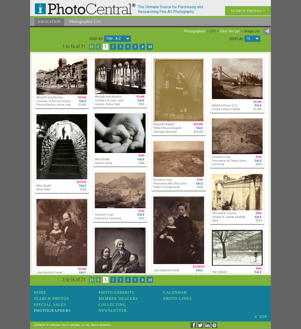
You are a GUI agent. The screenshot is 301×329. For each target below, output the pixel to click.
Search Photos (51, 299)
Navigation (49, 22)
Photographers (52, 311)
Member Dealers (118, 299)
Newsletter (113, 311)
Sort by (96, 39)
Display (236, 39)
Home (40, 292)
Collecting (112, 305)
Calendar (175, 292)
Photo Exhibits (116, 292)
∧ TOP (260, 317)
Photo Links (177, 299)
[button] (117, 39)
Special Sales (50, 305)
